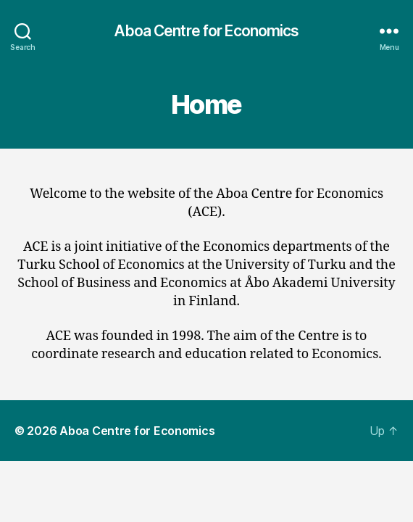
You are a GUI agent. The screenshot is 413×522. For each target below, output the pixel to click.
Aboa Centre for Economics (206, 30)
